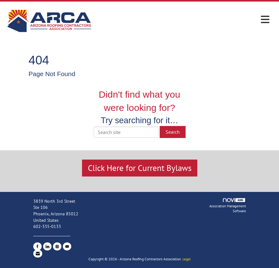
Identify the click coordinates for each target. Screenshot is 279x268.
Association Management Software (227, 205)
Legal (187, 259)
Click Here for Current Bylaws (139, 167)
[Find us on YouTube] (67, 246)
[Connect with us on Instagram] (57, 246)
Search (173, 132)
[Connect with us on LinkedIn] (47, 246)
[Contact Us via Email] (37, 254)
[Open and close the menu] (183, 19)
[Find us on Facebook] (37, 246)
